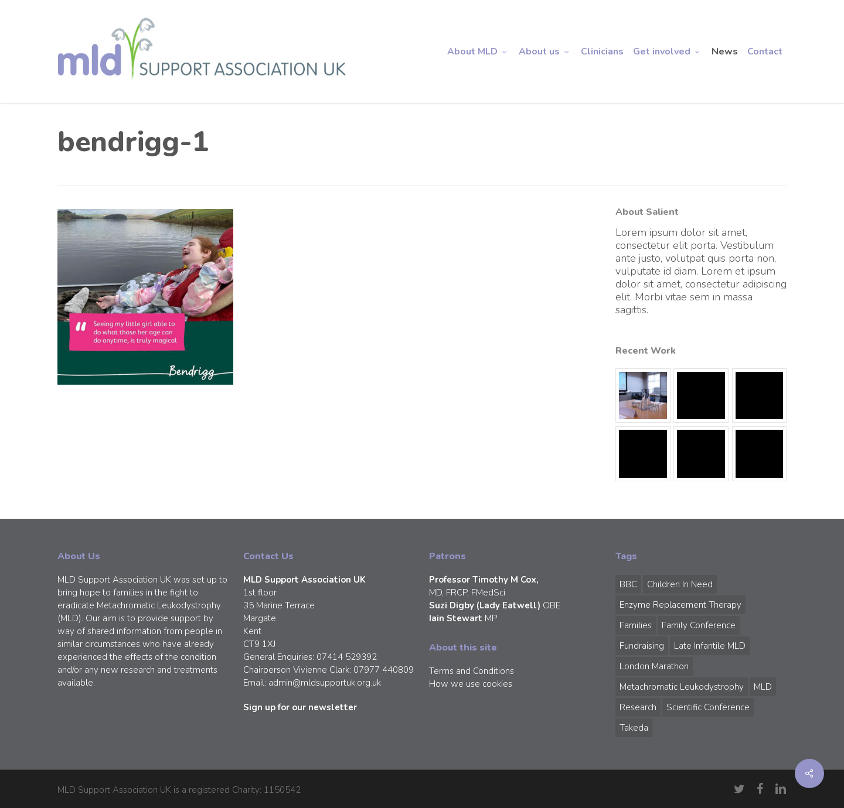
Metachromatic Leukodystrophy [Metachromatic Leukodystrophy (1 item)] (682, 687)
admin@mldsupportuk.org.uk (324, 683)
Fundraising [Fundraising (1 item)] (642, 646)
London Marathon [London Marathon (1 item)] (654, 666)
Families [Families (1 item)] (636, 625)
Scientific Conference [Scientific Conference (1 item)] (708, 707)
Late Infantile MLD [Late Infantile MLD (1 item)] (710, 646)
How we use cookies (470, 684)
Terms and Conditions (471, 671)
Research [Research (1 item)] (638, 707)
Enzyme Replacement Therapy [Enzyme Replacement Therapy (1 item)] (680, 605)
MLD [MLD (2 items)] (763, 687)
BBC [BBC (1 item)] (628, 584)
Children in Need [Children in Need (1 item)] (680, 584)
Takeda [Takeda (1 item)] (634, 728)
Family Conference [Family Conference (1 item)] (699, 625)
